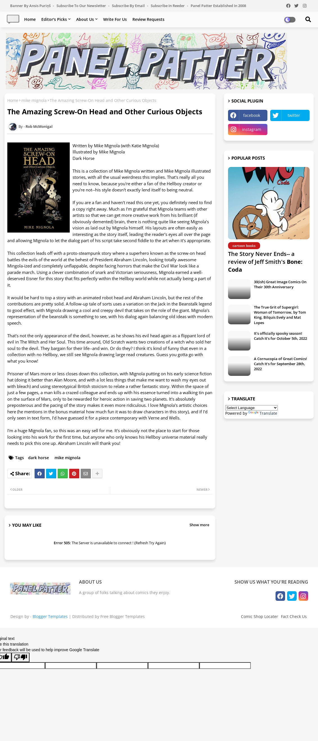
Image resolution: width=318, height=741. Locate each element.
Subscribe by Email (129, 5)
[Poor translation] (21, 657)
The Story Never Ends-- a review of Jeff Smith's (265, 261)
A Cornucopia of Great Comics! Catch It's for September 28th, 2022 (280, 363)
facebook (251, 115)
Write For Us (115, 19)
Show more (199, 524)
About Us (85, 19)
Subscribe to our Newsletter (82, 5)
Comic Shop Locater (259, 616)
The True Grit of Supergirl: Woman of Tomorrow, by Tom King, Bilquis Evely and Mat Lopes (280, 315)
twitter (294, 115)
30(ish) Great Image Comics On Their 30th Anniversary (280, 284)
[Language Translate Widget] (251, 407)
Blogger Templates (50, 616)
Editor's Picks (54, 19)
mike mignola (34, 100)
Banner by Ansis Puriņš (30, 5)
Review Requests (148, 19)
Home (30, 19)
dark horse (38, 457)
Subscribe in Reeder (168, 5)
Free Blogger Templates (122, 616)
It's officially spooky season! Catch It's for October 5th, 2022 (280, 336)
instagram (251, 129)
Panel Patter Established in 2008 (218, 5)
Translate (262, 413)
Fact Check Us (294, 616)
